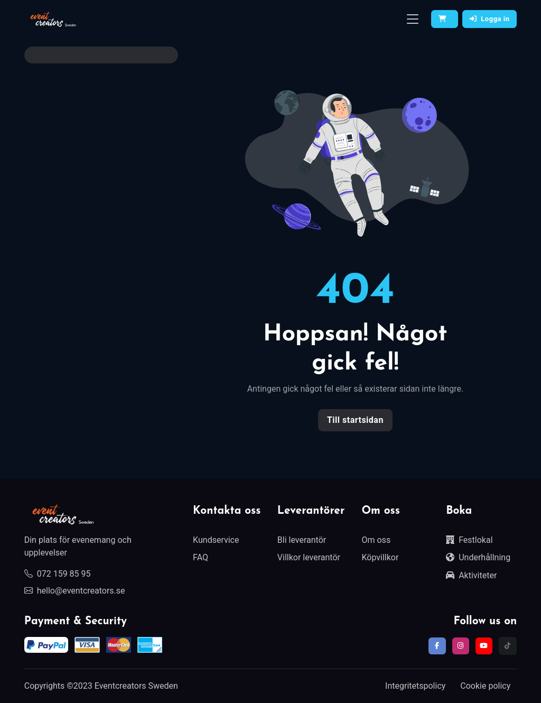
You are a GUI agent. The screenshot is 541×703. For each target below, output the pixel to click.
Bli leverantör (301, 540)
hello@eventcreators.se (74, 591)
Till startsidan (355, 420)
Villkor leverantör (308, 557)
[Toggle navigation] (413, 19)
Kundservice (216, 540)
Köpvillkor (379, 557)
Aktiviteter (471, 575)
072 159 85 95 (57, 574)
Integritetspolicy (415, 686)
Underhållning (478, 557)
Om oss (375, 540)
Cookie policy (485, 686)
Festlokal (469, 540)
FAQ (200, 557)
